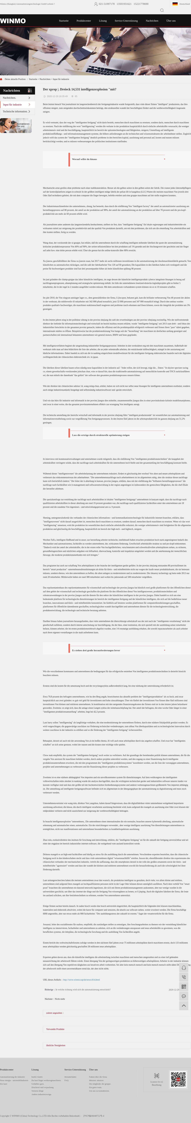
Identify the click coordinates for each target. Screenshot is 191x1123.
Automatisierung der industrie (12, 1077)
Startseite (64, 20)
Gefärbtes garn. (38, 1084)
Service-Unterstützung (126, 20)
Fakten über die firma (98, 1077)
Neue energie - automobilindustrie (14, 1080)
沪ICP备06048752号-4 (93, 1116)
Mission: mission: (96, 1080)
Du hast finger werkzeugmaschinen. (46, 1080)
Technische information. (15, 111)
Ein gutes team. (95, 1087)
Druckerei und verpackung (43, 1087)
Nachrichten (152, 20)
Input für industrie (61, 79)
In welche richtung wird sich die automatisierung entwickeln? (83, 989)
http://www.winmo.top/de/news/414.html (81, 980)
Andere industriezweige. (42, 1094)
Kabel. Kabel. (37, 1077)
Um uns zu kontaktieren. (99, 1091)
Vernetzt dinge (37, 1091)
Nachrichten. (9, 97)
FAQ (66, 1080)
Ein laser (3, 1084)
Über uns (171, 20)
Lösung (103, 20)
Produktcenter (84, 20)
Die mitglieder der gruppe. (100, 1084)
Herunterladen (70, 1077)
